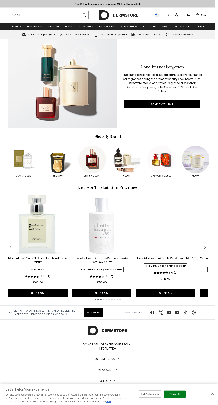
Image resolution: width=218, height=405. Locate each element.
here (108, 401)
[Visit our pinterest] (194, 312)
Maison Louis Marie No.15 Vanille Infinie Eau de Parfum (37, 260)
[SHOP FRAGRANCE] (62, 83)
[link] (182, 15)
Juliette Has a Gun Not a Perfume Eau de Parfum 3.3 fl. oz (102, 260)
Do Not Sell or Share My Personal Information (107, 346)
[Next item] (205, 247)
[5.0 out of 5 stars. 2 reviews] (166, 273)
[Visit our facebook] (152, 312)
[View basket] (202, 15)
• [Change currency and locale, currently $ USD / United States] (162, 15)
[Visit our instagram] (169, 312)
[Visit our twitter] (160, 312)
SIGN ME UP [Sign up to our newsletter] (93, 312)
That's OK (174, 394)
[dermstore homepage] (119, 15)
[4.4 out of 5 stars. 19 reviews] (37, 276)
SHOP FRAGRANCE (162, 103)
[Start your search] (47, 15)
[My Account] (108, 370)
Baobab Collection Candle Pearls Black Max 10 (165, 258)
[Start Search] (84, 15)
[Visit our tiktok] (185, 312)
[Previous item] (10, 247)
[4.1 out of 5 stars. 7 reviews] (101, 276)
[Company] (108, 381)
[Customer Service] (107, 359)
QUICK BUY (37, 293)
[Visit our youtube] (177, 312)
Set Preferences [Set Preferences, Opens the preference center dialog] (150, 394)
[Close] (212, 394)
